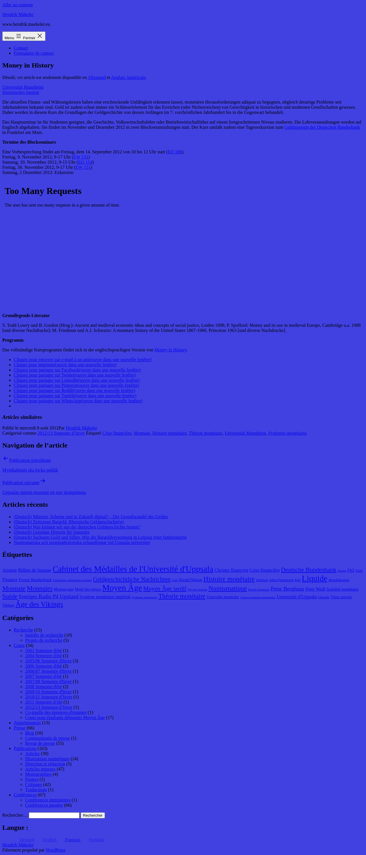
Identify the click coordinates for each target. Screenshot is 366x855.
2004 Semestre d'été (43, 655)
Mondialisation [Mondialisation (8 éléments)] (339, 580)
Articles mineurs (40, 769)
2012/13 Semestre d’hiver (61, 433)
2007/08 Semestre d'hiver (48, 681)
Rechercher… (15, 815)
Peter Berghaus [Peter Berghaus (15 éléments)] (287, 589)
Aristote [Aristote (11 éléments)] (9, 570)
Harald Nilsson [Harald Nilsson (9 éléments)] (190, 580)
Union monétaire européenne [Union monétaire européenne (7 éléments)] (258, 597)
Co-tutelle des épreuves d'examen (56, 712)
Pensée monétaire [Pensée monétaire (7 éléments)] (259, 589)
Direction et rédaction (45, 763)
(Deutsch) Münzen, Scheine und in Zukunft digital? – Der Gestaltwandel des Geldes (91, 516)
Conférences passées (44, 805)
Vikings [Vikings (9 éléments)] (8, 605)
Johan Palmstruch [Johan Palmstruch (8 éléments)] (281, 580)
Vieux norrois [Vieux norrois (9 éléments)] (341, 597)
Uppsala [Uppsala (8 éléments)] (323, 597)
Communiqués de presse (47, 738)
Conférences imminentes (48, 799)
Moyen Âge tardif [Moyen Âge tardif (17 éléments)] (165, 588)
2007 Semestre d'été (43, 676)
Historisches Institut (20, 92)
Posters (31, 779)
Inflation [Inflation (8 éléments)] (262, 580)
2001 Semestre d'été (43, 650)
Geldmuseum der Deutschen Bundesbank (322, 127)
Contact (21, 47)
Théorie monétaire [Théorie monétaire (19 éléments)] (181, 596)
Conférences (25, 794)
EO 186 (175, 151)
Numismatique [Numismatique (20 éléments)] (227, 588)
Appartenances (27, 722)
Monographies (38, 774)
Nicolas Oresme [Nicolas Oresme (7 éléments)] (197, 589)
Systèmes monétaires (287, 433)
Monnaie (142, 433)
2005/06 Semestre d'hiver (48, 660)
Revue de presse (40, 743)
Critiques (33, 784)
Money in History (170, 349)
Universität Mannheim (22, 87)
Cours (19, 645)
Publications (25, 748)
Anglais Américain (128, 77)
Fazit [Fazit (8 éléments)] (359, 571)
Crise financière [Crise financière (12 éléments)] (264, 570)
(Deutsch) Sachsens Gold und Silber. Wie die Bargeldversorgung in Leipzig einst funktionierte (100, 537)
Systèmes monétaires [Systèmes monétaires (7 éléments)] (144, 597)
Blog (29, 733)
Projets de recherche (43, 640)
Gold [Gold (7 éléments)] (175, 580)
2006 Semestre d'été (43, 666)
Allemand (97, 77)
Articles (32, 753)
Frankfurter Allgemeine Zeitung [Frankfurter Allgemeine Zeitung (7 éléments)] (72, 580)
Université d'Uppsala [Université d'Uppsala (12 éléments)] (297, 596)
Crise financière (117, 433)
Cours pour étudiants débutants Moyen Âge (65, 717)
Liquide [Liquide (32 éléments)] (314, 578)
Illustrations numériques (47, 758)
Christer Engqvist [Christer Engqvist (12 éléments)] (231, 570)
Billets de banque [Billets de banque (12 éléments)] (34, 570)
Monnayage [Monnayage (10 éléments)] (64, 589)
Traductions (36, 789)
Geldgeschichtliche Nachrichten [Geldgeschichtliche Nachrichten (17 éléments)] (131, 579)
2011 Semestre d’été (43, 702)
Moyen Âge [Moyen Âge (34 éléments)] (122, 587)
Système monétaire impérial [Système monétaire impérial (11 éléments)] (104, 596)
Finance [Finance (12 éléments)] (9, 579)
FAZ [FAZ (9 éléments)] (351, 570)
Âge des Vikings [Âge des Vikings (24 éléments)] (39, 604)
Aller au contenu (17, 4)
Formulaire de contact (34, 53)
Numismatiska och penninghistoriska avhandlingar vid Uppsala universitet (82, 542)
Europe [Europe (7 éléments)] (341, 570)
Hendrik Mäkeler (18, 14)
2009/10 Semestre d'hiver (48, 691)
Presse (19, 727)
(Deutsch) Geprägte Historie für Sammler (52, 532)
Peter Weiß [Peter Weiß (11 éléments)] (315, 589)
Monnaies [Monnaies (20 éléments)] (39, 588)
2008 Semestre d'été (43, 686)
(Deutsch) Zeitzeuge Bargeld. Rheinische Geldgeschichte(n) (69, 521)
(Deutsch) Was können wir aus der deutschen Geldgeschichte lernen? (77, 527)
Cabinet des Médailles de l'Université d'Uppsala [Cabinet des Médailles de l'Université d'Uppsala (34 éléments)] (133, 568)
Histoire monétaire (169, 433)
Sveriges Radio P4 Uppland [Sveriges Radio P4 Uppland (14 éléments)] (48, 596)
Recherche (23, 630)
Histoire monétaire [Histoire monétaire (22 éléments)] (229, 579)
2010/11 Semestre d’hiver (48, 696)
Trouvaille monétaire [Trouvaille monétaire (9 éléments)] (222, 597)
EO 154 (85, 162)
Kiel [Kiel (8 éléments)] (298, 580)
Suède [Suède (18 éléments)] (9, 596)
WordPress (55, 850)
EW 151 (80, 157)
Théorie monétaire (205, 433)
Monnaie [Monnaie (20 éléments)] (13, 588)
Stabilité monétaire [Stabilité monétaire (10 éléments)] (343, 589)
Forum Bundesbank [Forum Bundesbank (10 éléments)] (35, 579)
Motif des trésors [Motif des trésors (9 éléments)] (88, 589)
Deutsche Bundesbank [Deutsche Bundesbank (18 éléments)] (308, 569)
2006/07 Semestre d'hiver (48, 671)
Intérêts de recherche (44, 635)
